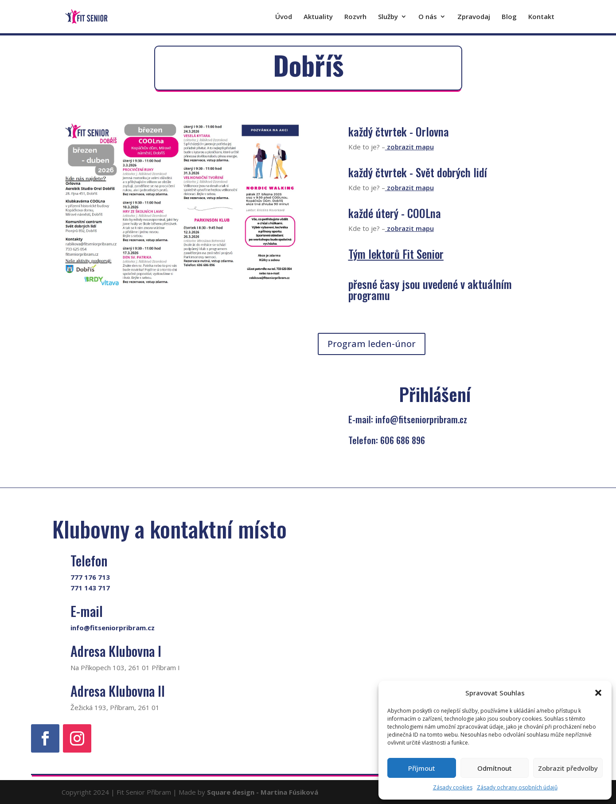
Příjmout (421, 768)
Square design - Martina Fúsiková (262, 792)
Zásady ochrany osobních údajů (517, 787)
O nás (427, 17)
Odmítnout (494, 768)
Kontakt (541, 17)
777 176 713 (90, 577)
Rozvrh (355, 17)
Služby (388, 17)
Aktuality (318, 17)
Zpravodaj (473, 17)
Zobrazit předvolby (568, 768)
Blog (509, 17)
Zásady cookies (452, 787)
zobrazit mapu (409, 146)
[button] (598, 692)
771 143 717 (90, 587)
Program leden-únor (371, 344)
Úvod (283, 17)
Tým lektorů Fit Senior (396, 254)
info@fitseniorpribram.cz (112, 627)
